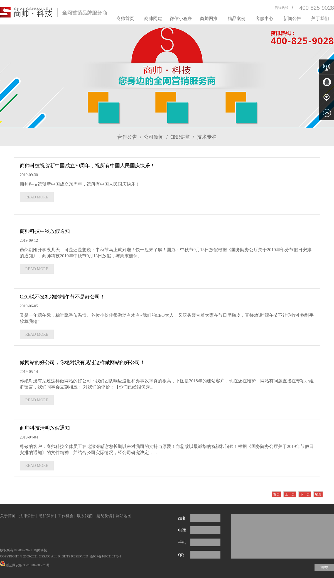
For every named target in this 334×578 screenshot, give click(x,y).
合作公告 (127, 137)
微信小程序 (181, 18)
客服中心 (264, 18)
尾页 (318, 494)
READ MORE (36, 197)
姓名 (182, 518)
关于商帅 (8, 516)
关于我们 (320, 18)
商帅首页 (125, 18)
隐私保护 (46, 516)
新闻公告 (292, 18)
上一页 (290, 494)
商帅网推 (209, 18)
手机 (182, 542)
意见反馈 (104, 516)
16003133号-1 (111, 556)
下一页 (305, 494)
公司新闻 (154, 137)
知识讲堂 (180, 137)
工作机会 (65, 516)
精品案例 (236, 18)
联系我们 (85, 516)
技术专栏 (207, 137)
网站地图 (123, 516)
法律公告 (27, 516)
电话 (182, 530)
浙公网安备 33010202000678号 (25, 565)
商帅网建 (153, 18)
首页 (276, 494)
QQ (181, 555)
